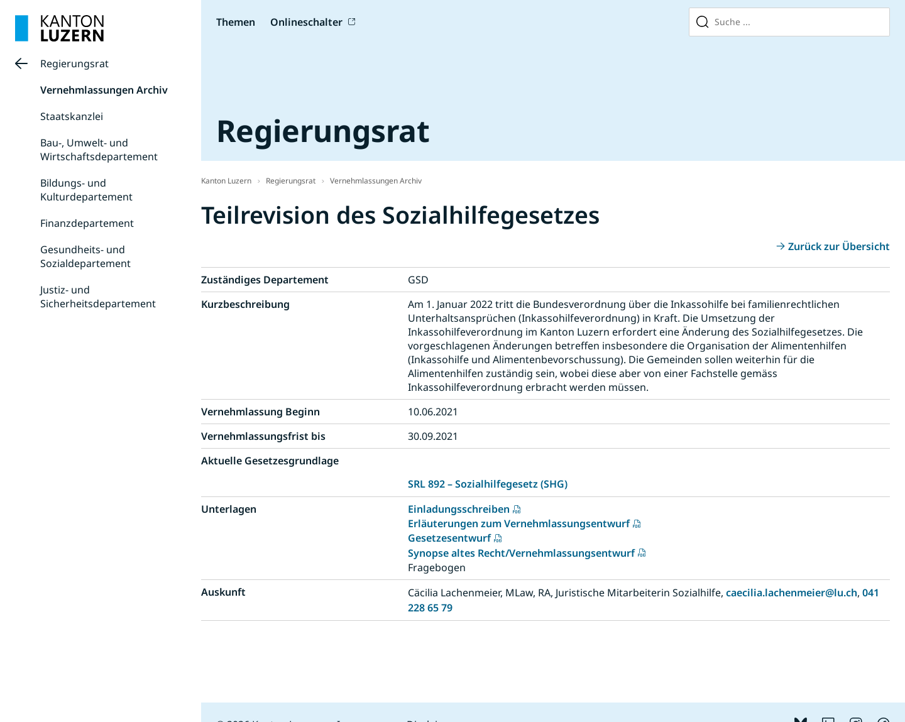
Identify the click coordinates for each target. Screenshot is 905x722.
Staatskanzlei (71, 116)
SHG (554, 484)
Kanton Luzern (226, 180)
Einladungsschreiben (459, 509)
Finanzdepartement (87, 223)
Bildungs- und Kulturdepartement (86, 190)
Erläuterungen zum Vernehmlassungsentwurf (519, 523)
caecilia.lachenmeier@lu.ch (791, 592)
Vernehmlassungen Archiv (104, 90)
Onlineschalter (306, 22)
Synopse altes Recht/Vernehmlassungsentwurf (521, 553)
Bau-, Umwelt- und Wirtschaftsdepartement (99, 149)
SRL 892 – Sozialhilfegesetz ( (476, 484)
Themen (235, 22)
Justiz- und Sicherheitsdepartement (98, 296)
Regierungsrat (74, 63)
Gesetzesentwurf (449, 538)
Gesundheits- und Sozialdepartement (85, 256)
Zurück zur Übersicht (839, 246)
